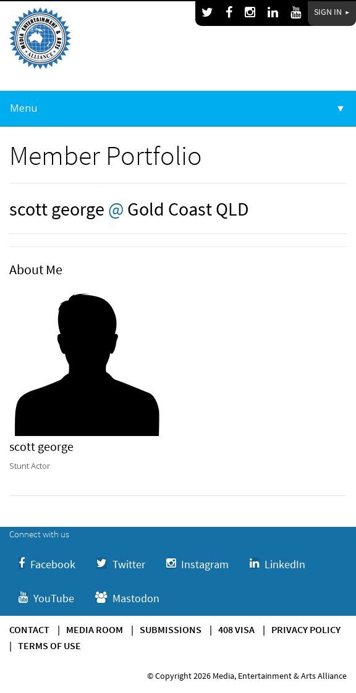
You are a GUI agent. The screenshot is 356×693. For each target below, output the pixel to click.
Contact (29, 629)
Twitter (120, 564)
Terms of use (49, 645)
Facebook (47, 564)
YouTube (46, 598)
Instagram (197, 564)
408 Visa (236, 629)
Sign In (332, 11)
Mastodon (127, 598)
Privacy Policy (306, 629)
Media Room (94, 629)
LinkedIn (277, 564)
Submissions (170, 629)
